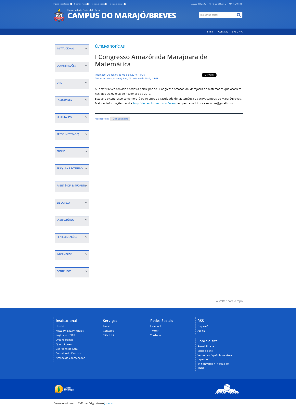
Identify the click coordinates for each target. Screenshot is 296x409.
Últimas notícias (109, 46)
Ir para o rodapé (118, 4)
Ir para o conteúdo (63, 4)
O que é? (203, 326)
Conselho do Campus (68, 353)
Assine (201, 330)
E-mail (210, 31)
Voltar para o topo (229, 301)
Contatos (223, 31)
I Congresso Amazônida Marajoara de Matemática (151, 60)
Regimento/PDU (65, 335)
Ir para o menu (82, 4)
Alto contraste (217, 3)
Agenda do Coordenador (70, 358)
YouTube (155, 335)
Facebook (156, 326)
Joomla (108, 403)
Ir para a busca (100, 4)
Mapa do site (235, 3)
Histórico (61, 326)
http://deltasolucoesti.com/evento (155, 103)
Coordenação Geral (67, 349)
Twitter (154, 330)
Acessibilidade (198, 3)
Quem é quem (64, 344)
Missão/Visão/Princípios (70, 330)
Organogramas (64, 339)
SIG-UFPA (237, 31)
